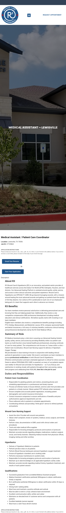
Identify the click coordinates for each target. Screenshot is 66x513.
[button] (29, 15)
